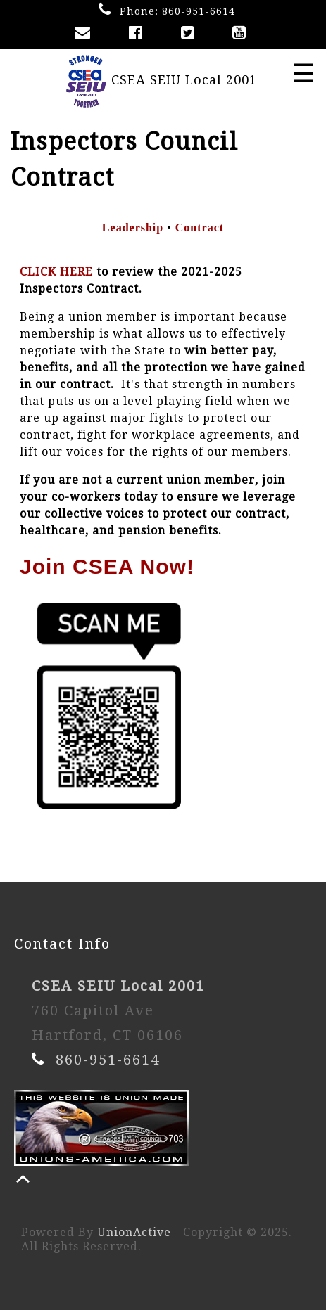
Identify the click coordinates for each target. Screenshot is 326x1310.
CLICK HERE (56, 271)
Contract (199, 227)
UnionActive (134, 1232)
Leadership (132, 227)
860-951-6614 (198, 11)
